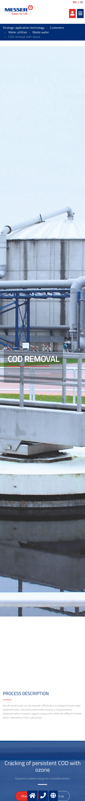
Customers (57, 27)
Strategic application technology (23, 27)
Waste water (40, 32)
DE (81, 2)
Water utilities (17, 32)
